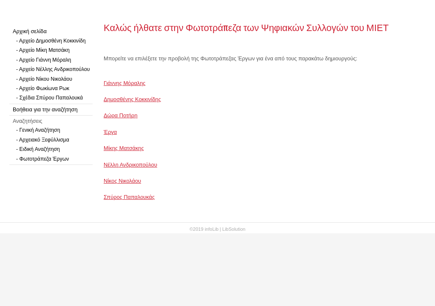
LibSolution (233, 229)
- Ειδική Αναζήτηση (38, 149)
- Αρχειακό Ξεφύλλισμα (42, 140)
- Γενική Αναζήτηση (38, 130)
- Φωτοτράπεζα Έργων (42, 159)
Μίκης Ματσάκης (124, 148)
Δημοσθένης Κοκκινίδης (132, 99)
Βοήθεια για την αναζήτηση (45, 109)
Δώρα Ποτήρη (121, 115)
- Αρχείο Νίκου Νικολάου (44, 79)
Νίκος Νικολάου (122, 181)
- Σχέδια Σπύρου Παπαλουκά (49, 98)
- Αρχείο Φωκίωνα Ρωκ (42, 88)
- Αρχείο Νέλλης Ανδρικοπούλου (53, 69)
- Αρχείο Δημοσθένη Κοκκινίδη (51, 41)
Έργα (110, 132)
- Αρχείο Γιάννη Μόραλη (43, 60)
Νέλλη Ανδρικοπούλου (130, 165)
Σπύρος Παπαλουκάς (129, 197)
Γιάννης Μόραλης (125, 83)
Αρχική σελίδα (30, 31)
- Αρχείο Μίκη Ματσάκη (43, 50)
